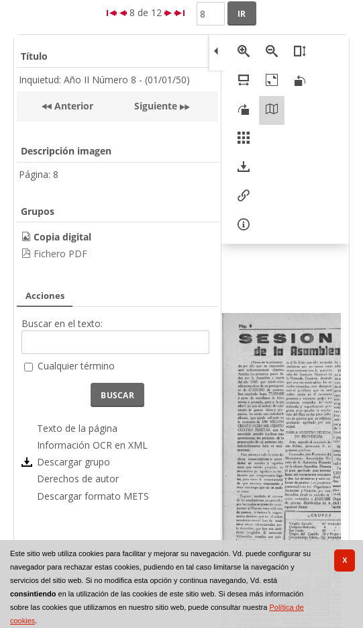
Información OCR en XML (92, 445)
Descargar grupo (73, 461)
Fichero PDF (60, 253)
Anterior (72, 105)
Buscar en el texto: (62, 323)
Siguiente (156, 105)
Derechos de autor (78, 478)
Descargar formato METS (93, 496)
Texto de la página (77, 428)
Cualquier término (76, 365)
